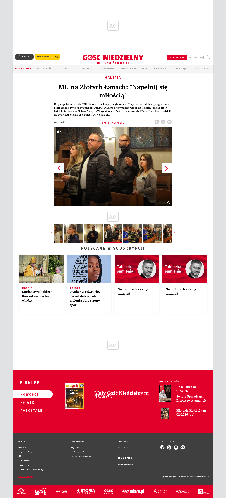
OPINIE (66, 68)
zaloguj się (196, 57)
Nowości (27, 394)
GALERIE (87, 68)
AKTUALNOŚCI (44, 68)
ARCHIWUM (108, 68)
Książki (27, 402)
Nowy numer (23, 68)
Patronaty (160, 68)
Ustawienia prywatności (81, 456)
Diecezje (181, 68)
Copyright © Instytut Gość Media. (173, 477)
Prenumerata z (48, 57)
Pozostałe (27, 410)
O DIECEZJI (202, 68)
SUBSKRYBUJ (177, 57)
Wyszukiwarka (208, 57)
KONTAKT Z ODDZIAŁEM (134, 68)
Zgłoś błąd (25, 477)
